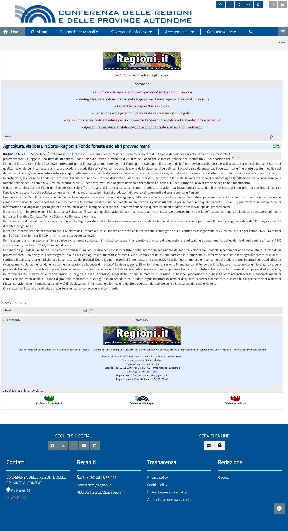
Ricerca (223, 477)
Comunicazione (221, 32)
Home (12, 32)
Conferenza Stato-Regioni (49, 403)
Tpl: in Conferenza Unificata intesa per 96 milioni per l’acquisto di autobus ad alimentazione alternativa (143, 120)
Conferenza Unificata (235, 403)
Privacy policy (157, 477)
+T (274, 145)
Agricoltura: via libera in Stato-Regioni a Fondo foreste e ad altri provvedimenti (143, 127)
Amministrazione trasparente (169, 499)
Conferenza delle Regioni (142, 403)
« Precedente (12, 319)
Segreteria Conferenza (131, 32)
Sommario (141, 319)
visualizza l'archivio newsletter (24, 390)
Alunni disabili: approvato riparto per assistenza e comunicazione (143, 92)
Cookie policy (157, 484)
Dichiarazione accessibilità (167, 492)
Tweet (8, 136)
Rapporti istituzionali (79, 32)
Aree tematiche (179, 32)
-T (278, 145)
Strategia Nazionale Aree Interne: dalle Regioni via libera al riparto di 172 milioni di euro (143, 99)
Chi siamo (39, 32)
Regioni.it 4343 (14, 154)
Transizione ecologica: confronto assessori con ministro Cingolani (143, 113)
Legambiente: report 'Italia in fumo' (143, 106)
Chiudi (282, 42)
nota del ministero (60, 158)
